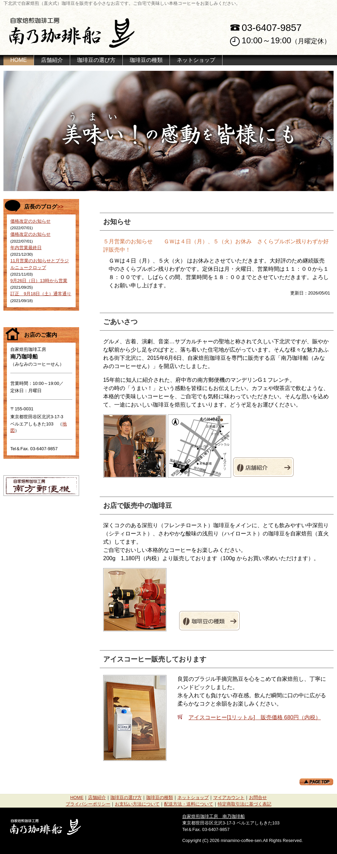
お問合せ (258, 797)
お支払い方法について (137, 804)
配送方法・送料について (188, 804)
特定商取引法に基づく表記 (244, 804)
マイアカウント (228, 797)
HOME (18, 60)
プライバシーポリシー (88, 804)
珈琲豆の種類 (146, 60)
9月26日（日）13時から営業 (38, 280)
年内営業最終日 (26, 247)
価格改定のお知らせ (30, 221)
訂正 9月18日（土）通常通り (40, 293)
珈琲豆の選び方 (96, 60)
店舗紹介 (52, 60)
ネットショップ (196, 60)
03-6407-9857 (272, 27)
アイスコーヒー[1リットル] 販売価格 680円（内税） (254, 717)
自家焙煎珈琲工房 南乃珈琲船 (213, 816)
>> (60, 207)
